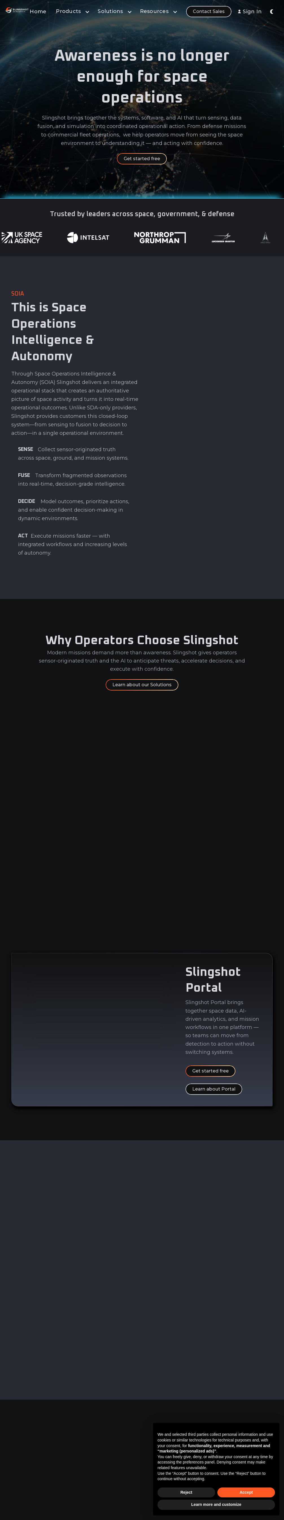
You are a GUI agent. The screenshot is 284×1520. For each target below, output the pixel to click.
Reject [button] (186, 1492)
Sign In (252, 11)
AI (94, 1453)
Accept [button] (246, 1492)
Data (97, 1432)
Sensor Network (109, 1474)
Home (38, 11)
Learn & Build (106, 1464)
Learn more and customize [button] (216, 1504)
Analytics (101, 1443)
